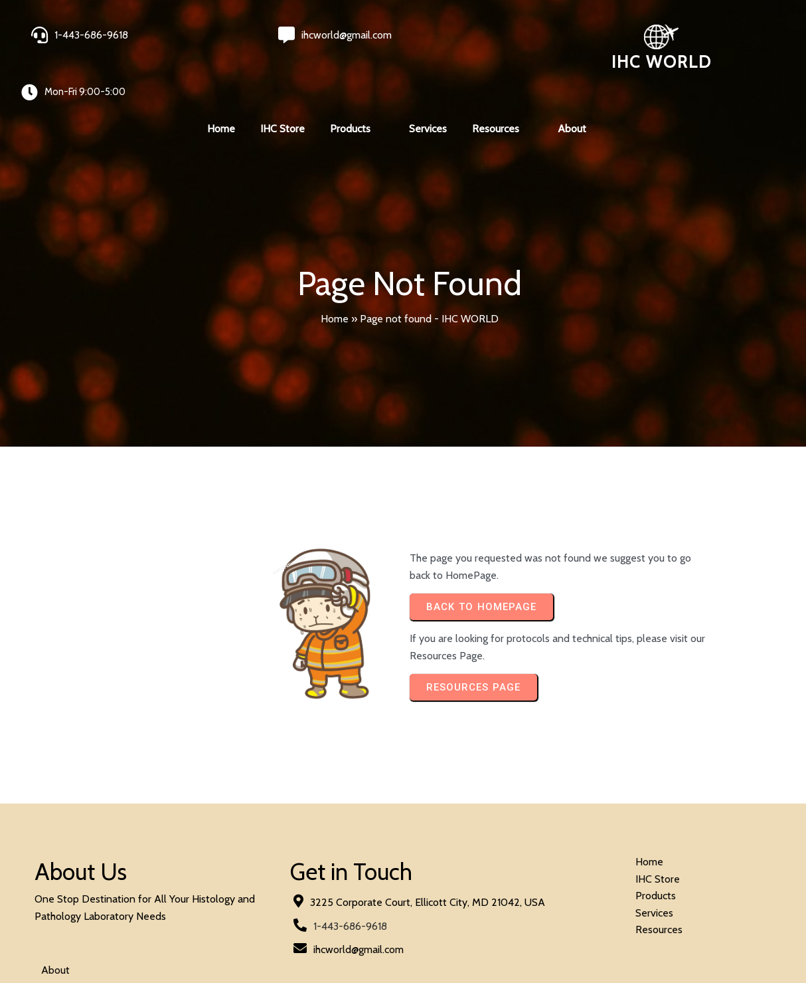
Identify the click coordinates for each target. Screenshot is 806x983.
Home (335, 272)
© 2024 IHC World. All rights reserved (121, 937)
